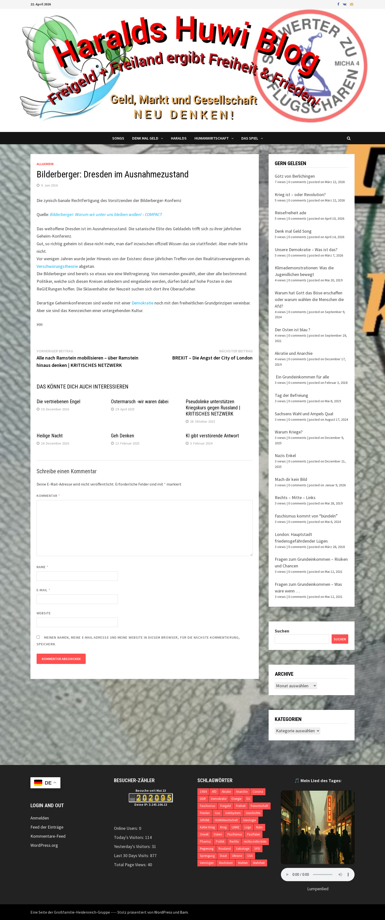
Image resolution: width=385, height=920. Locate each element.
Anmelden (39, 818)
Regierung (206, 849)
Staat (223, 856)
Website (44, 613)
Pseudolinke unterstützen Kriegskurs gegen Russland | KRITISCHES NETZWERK (213, 408)
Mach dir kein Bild (291, 479)
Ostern (218, 834)
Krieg (223, 827)
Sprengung (207, 856)
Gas (217, 813)
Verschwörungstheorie (57, 266)
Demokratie (142, 303)
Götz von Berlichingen (295, 176)
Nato (259, 827)
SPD (257, 849)
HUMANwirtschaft (226, 820)
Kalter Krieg (207, 827)
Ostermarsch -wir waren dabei (139, 401)
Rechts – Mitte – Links (295, 497)
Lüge (248, 827)
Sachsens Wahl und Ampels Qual (304, 414)
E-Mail (43, 590)
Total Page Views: (131, 864)
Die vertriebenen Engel (58, 401)
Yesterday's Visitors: (133, 846)
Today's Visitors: (129, 837)
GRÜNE (205, 820)
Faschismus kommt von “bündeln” (306, 516)
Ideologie (249, 820)
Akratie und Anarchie (294, 353)
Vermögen (207, 863)
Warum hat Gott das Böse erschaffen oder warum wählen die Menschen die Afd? (309, 299)
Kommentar (48, 495)
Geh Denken (122, 436)
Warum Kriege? (288, 432)
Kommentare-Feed (48, 836)
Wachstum (226, 863)
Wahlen (243, 863)
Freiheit (241, 806)
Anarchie (242, 792)
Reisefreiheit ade (290, 213)
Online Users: (126, 828)
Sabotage (242, 849)
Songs (118, 138)
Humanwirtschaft (211, 138)
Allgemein (45, 164)
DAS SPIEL (249, 138)
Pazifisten (253, 834)
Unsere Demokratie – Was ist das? (306, 249)
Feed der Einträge (46, 827)
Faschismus (207, 806)
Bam (184, 912)
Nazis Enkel (285, 455)
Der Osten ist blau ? (292, 329)
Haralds (179, 138)
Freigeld (225, 806)
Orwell (204, 834)
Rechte (234, 841)
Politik (220, 841)
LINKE (235, 827)
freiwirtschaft (259, 806)
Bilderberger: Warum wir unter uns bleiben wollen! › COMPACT (106, 214)
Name (42, 567)
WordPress (163, 912)
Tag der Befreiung (291, 395)
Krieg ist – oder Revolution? (300, 194)
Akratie (226, 792)
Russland (225, 849)
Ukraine (237, 856)
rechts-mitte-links (255, 841)
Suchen (282, 631)
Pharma (205, 841)
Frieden (205, 813)
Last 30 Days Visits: (132, 855)
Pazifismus (234, 834)
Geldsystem (233, 813)
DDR (203, 799)
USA (250, 856)
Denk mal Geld (145, 138)
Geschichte (253, 813)
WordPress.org (44, 845)
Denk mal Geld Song (293, 231)
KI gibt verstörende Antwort (212, 436)
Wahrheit (259, 863)
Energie (236, 799)
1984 (203, 792)
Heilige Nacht (50, 436)
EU (248, 799)
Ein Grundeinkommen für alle (302, 377)
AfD (214, 792)
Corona (258, 792)
